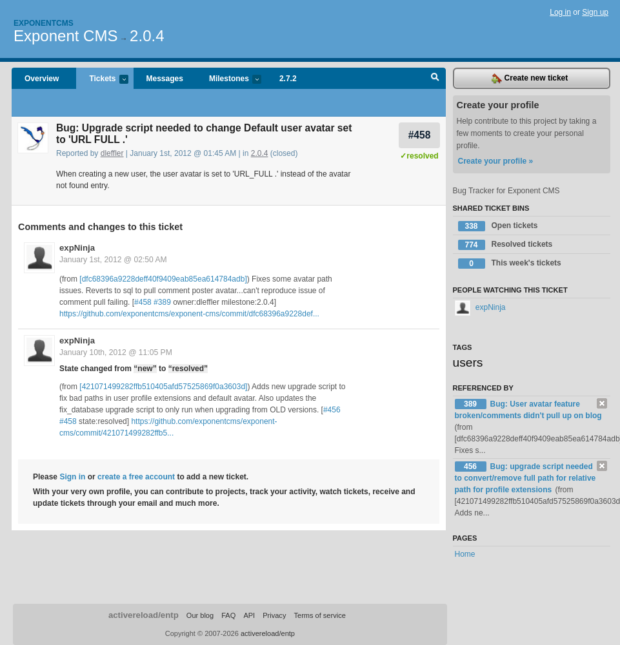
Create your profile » (496, 161)
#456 (332, 409)
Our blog (200, 615)
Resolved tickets (505, 245)
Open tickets (498, 226)
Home (465, 554)
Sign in (72, 476)
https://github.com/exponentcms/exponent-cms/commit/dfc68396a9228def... (189, 313)
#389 (162, 302)
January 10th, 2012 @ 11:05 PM (115, 352)
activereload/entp (143, 615)
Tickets (102, 79)
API (249, 615)
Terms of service (319, 615)
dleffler (112, 153)
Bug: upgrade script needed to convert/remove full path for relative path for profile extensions (525, 478)
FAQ (228, 615)
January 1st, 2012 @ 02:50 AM (113, 259)
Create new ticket (530, 78)
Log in (560, 12)
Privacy (274, 615)
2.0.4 (147, 35)
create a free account (136, 476)
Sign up (595, 12)
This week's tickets (509, 263)
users (468, 362)
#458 (419, 135)
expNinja (77, 248)
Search (435, 79)
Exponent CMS (65, 35)
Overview (42, 78)
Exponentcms (44, 23)
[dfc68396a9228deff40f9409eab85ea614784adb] (162, 279)
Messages (164, 78)
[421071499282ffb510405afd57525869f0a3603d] (163, 386)
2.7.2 (288, 78)
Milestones (228, 79)
